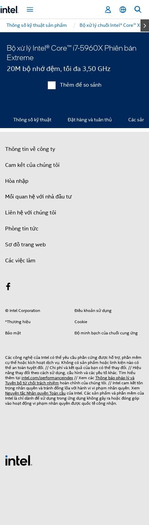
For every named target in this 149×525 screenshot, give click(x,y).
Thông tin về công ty (30, 149)
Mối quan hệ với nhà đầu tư (38, 196)
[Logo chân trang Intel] (18, 460)
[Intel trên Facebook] (8, 288)
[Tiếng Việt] (123, 9)
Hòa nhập (17, 181)
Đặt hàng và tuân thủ (90, 120)
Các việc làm (20, 260)
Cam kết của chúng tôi (32, 165)
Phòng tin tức (21, 228)
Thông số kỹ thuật (32, 120)
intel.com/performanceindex (47, 377)
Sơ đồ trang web (25, 244)
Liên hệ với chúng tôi (30, 212)
